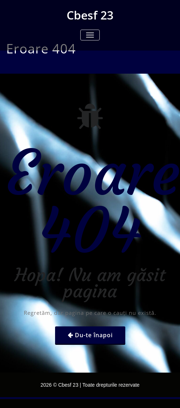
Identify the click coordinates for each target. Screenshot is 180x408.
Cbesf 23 (90, 15)
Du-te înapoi (94, 335)
